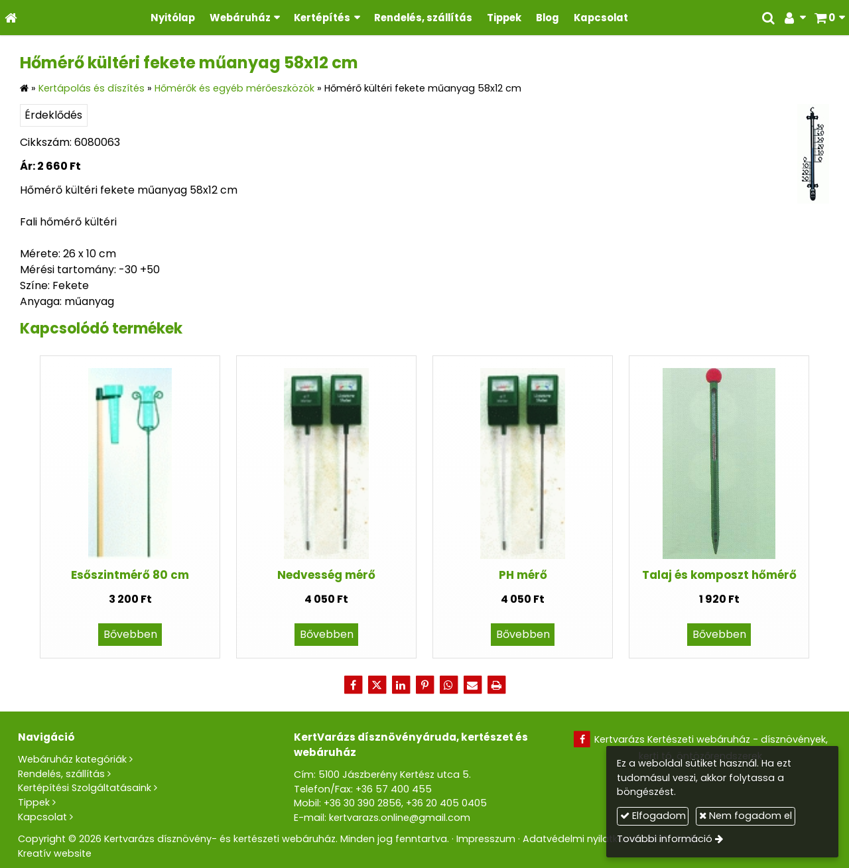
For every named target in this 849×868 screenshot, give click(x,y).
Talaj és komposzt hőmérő (719, 575)
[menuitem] (172, 17)
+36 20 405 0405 (446, 803)
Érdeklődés (53, 115)
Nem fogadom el (745, 815)
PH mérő (523, 575)
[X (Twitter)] (376, 685)
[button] (829, 17)
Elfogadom (653, 815)
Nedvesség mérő (326, 575)
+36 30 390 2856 (362, 803)
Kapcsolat (42, 817)
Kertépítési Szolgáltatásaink (84, 787)
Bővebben (130, 634)
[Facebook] (352, 685)
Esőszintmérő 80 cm (130, 575)
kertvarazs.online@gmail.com (399, 817)
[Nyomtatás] (496, 685)
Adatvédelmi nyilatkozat (581, 838)
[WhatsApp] (448, 685)
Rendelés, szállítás (61, 773)
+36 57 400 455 (394, 789)
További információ (664, 838)
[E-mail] (472, 685)
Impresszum (485, 838)
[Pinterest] (424, 685)
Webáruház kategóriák (72, 759)
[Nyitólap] (11, 17)
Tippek (34, 802)
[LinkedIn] (400, 685)
